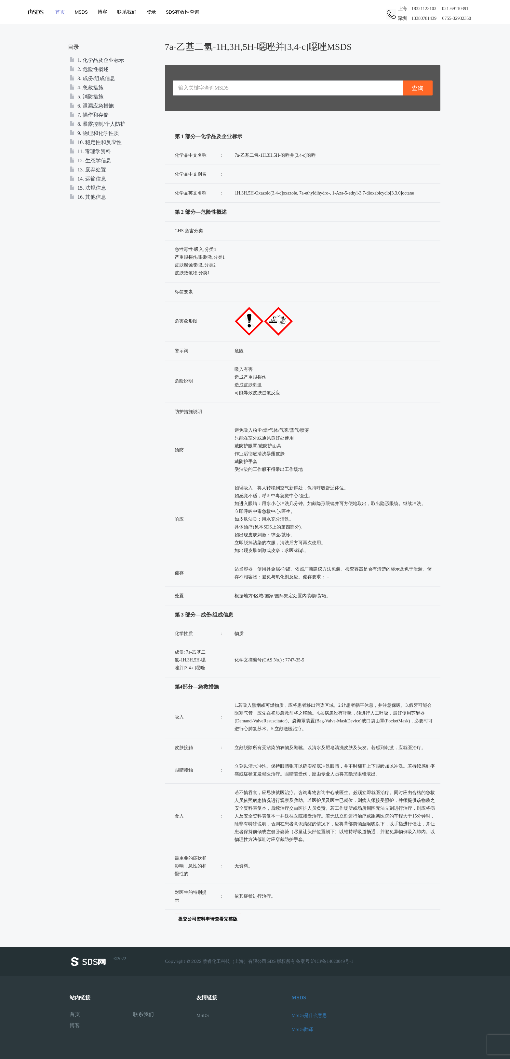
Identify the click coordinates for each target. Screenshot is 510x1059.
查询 (417, 88)
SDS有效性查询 (182, 11)
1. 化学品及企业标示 (97, 60)
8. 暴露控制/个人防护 (98, 124)
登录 (151, 11)
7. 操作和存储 (89, 115)
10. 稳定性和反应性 (96, 142)
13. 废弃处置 (88, 169)
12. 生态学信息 (90, 160)
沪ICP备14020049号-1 (332, 961)
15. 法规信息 (88, 188)
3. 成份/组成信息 (92, 78)
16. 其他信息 (88, 197)
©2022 (98, 961)
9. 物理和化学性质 (94, 133)
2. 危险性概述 (89, 69)
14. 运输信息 (88, 178)
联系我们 (127, 11)
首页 (60, 11)
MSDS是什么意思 (309, 1015)
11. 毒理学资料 (90, 151)
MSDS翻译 (302, 1029)
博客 (102, 11)
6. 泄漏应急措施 (92, 106)
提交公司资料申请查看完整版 (207, 919)
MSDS (81, 11)
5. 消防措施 (86, 96)
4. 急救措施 (86, 87)
